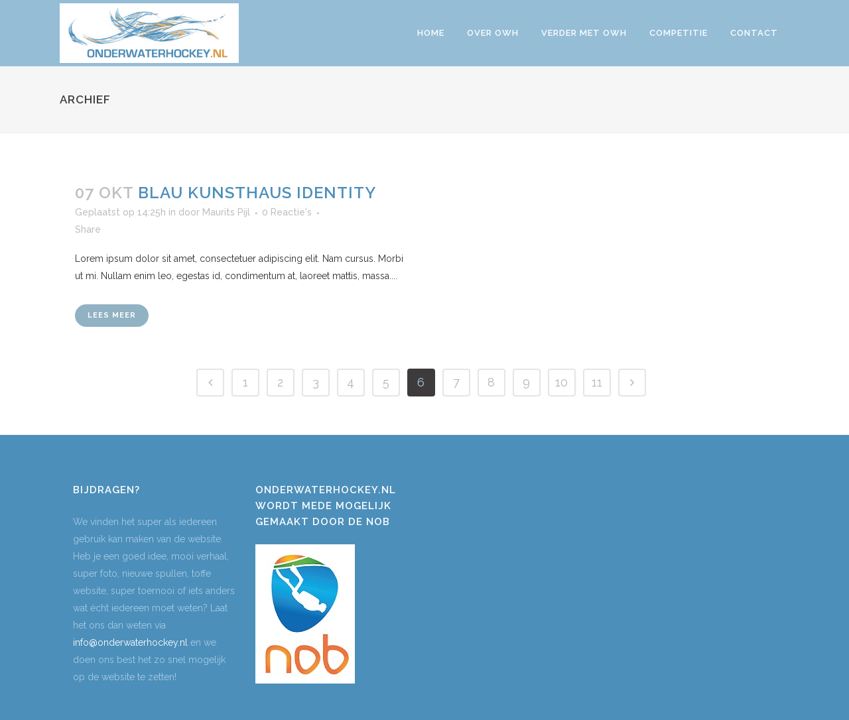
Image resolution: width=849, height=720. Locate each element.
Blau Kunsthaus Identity (257, 192)
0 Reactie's (287, 212)
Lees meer (112, 315)
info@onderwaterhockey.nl (130, 642)
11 (597, 382)
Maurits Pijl (226, 212)
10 (561, 382)
